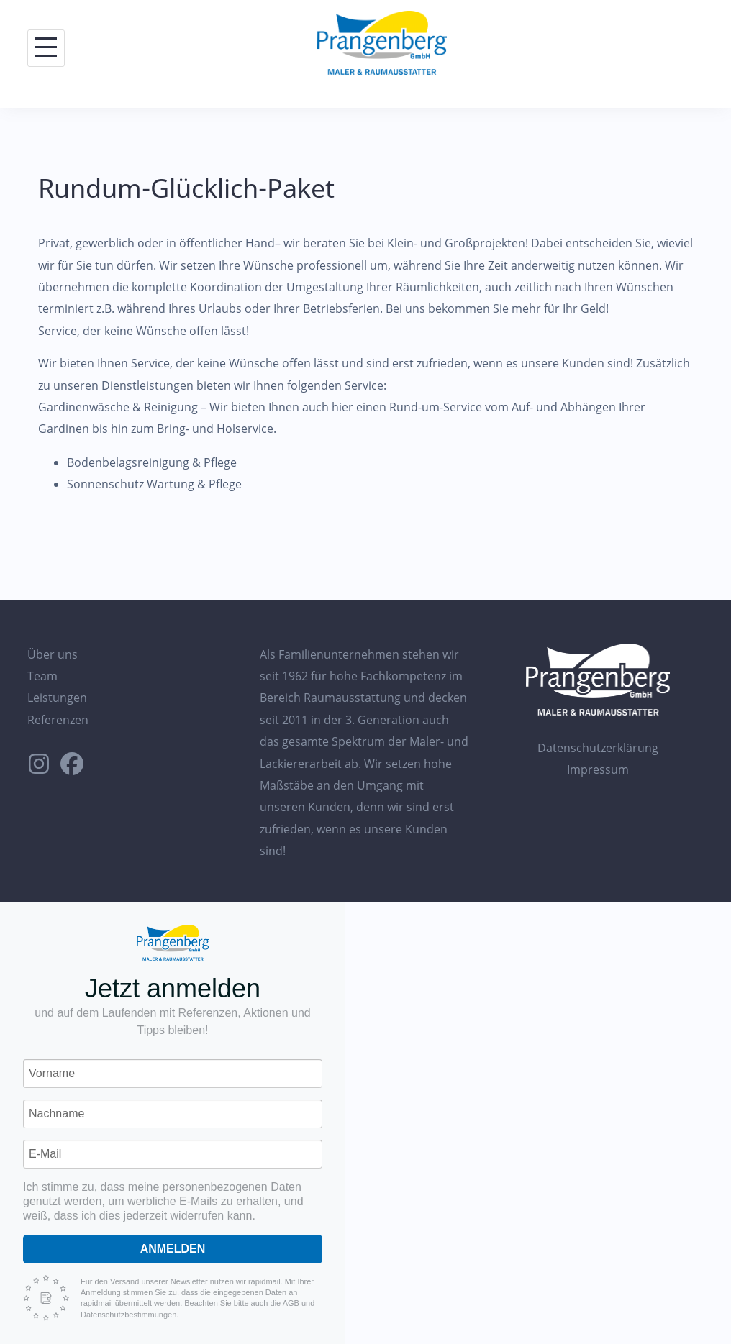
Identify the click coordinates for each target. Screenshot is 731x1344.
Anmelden (173, 1249)
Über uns (52, 654)
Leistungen (57, 697)
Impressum (598, 769)
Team (42, 676)
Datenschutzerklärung (597, 748)
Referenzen (57, 720)
